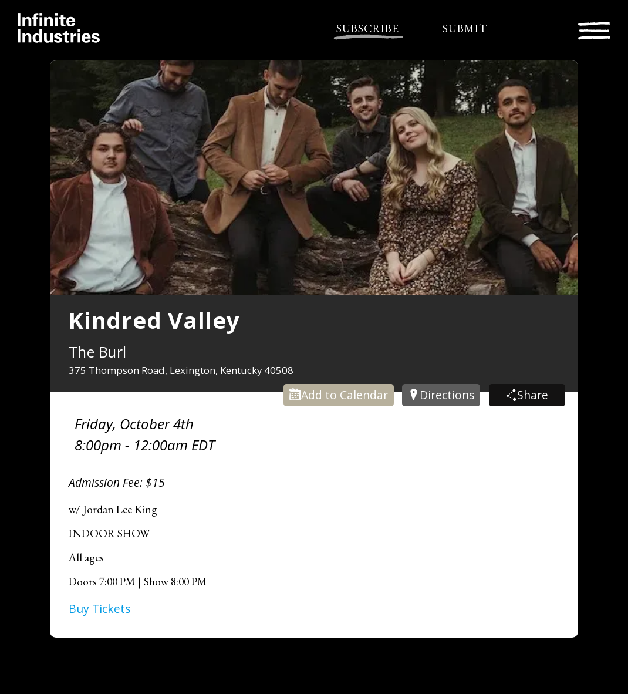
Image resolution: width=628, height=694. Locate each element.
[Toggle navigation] (594, 29)
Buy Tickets (99, 608)
